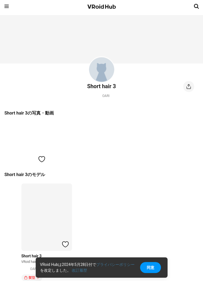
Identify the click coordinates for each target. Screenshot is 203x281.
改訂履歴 (79, 270)
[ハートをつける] (41, 159)
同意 (150, 267)
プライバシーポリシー (115, 264)
